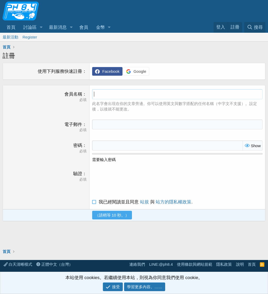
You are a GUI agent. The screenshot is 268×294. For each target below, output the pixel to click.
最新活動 (10, 37)
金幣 (100, 27)
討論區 (30, 27)
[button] (41, 27)
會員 (83, 27)
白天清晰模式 (18, 264)
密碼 (77, 145)
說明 (240, 264)
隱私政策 (224, 264)
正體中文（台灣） (54, 264)
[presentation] (132, 181)
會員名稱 (73, 94)
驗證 (77, 173)
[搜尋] (254, 27)
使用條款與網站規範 (194, 264)
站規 (144, 201)
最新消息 (58, 27)
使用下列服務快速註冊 (60, 71)
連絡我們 (137, 264)
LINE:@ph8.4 (161, 264)
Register (30, 37)
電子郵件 (73, 124)
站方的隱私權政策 (173, 201)
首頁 (11, 27)
